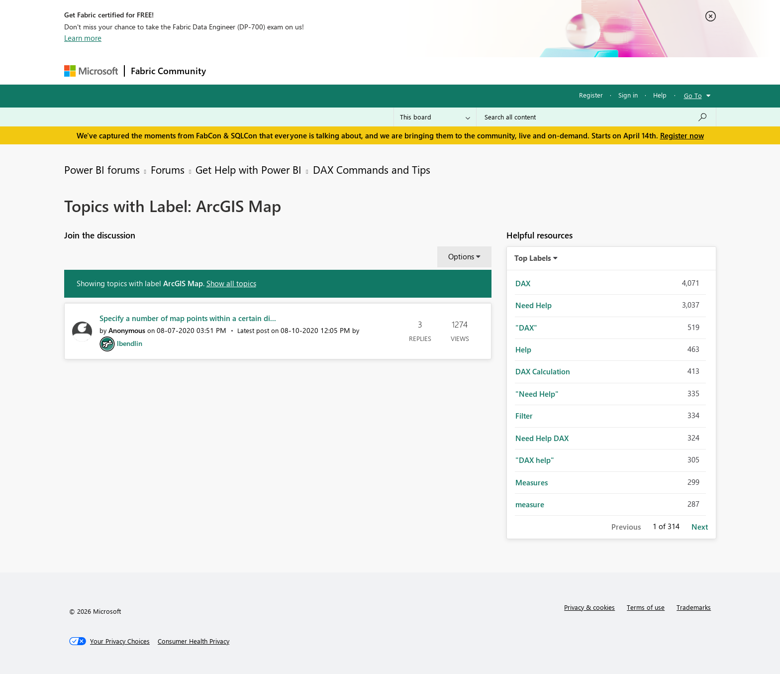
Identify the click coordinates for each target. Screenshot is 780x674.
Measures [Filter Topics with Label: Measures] (531, 482)
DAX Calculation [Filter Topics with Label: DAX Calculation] (542, 371)
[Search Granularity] (435, 117)
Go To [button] (693, 95)
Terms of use (646, 607)
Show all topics (231, 283)
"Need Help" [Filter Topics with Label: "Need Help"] (537, 394)
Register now (682, 135)
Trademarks (694, 607)
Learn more (82, 38)
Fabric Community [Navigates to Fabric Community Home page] (168, 71)
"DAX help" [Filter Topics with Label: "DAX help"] (534, 460)
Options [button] (461, 256)
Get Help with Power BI (248, 169)
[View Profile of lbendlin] (129, 343)
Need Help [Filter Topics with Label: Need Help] (533, 305)
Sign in (628, 95)
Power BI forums (102, 169)
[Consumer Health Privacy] (193, 641)
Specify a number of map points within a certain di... (187, 318)
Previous (626, 527)
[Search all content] (596, 117)
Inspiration (272, 70)
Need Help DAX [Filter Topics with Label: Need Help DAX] (542, 438)
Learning (440, 70)
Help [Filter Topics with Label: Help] (523, 349)
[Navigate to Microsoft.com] (91, 71)
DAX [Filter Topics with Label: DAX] (522, 283)
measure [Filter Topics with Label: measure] (529, 504)
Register (591, 95)
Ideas (313, 70)
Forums (228, 70)
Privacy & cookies (589, 607)
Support (482, 70)
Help (660, 95)
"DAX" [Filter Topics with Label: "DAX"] (526, 328)
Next (699, 527)
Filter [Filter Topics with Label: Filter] (524, 416)
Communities (357, 70)
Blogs (402, 70)
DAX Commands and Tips (371, 169)
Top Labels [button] (532, 258)
